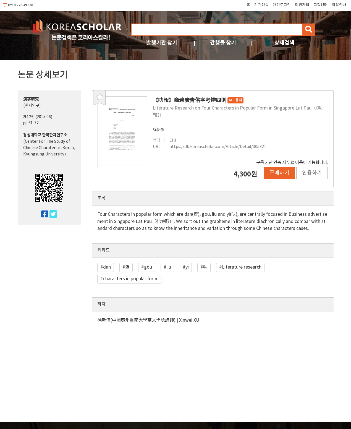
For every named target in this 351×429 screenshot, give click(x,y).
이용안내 (339, 5)
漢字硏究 (31, 99)
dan (107, 267)
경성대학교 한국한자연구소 (45, 135)
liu (168, 267)
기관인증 (261, 5)
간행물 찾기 (223, 43)
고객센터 (320, 5)
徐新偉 (158, 130)
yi (187, 267)
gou (148, 267)
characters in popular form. (130, 278)
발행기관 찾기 (161, 43)
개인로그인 (282, 5)
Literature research (241, 267)
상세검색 (284, 43)
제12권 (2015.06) (37, 117)
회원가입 (302, 5)
